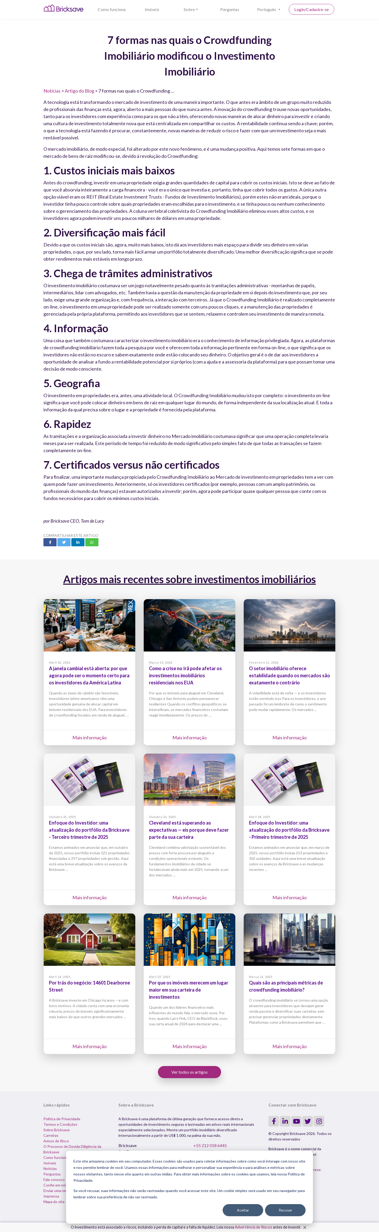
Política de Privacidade (61, 1119)
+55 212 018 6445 (210, 1145)
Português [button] (267, 9)
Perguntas (229, 9)
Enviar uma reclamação (61, 1190)
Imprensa (51, 1196)
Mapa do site (53, 1201)
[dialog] (189, 1187)
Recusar (285, 1210)
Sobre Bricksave (56, 1130)
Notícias (52, 91)
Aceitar (243, 1210)
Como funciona (112, 9)
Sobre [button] (189, 9)
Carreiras (50, 1135)
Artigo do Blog (79, 91)
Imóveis (152, 9)
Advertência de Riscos (253, 1227)
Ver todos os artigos (189, 1071)
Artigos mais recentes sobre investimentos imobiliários (189, 579)
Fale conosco (54, 1179)
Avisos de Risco (56, 1141)
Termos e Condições (60, 1124)
